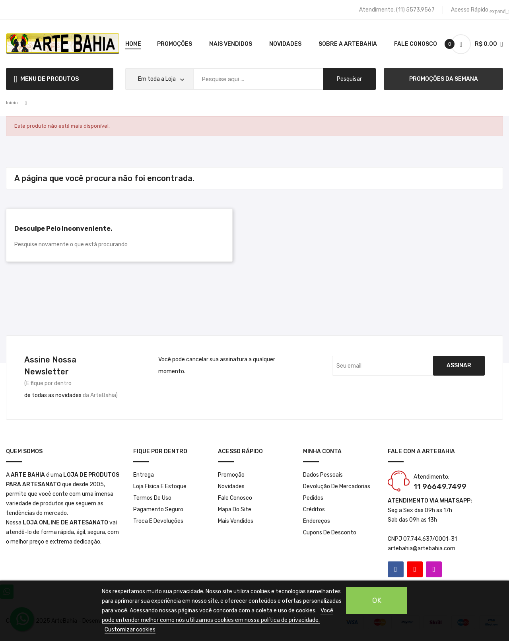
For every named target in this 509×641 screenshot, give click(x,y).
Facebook (396, 569)
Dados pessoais (323, 474)
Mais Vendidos (235, 521)
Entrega (143, 474)
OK (376, 600)
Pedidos (313, 498)
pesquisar (349, 79)
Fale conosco (235, 498)
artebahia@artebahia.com (421, 548)
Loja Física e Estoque (160, 486)
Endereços (316, 521)
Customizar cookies (130, 629)
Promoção (231, 474)
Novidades (231, 486)
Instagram (434, 569)
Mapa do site (234, 509)
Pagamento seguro (158, 509)
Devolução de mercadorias (336, 486)
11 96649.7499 (440, 486)
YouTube (415, 569)
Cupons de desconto (329, 532)
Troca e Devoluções (158, 521)
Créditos (314, 509)
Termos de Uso (152, 498)
